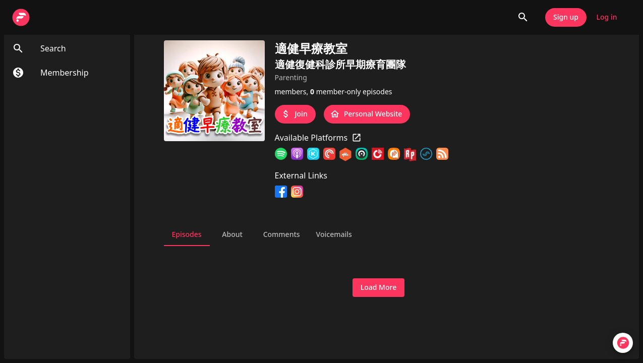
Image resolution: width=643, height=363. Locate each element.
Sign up (566, 17)
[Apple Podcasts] (297, 155)
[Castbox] (345, 155)
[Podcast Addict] (394, 155)
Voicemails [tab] (334, 234)
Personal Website (367, 114)
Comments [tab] (281, 234)
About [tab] (232, 234)
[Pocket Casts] (329, 155)
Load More (378, 287)
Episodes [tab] (187, 234)
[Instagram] (297, 192)
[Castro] (362, 155)
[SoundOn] (426, 155)
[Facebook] (281, 192)
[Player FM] (378, 155)
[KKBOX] (313, 155)
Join (295, 114)
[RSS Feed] (442, 155)
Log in (607, 17)
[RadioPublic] (410, 155)
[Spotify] (281, 155)
